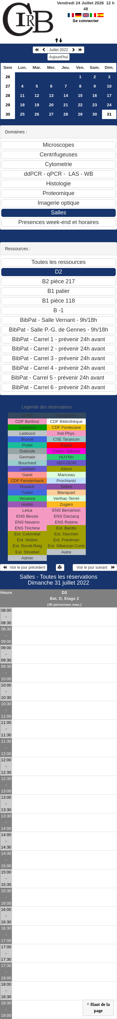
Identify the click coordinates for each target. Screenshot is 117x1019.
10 (109, 86)
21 (65, 105)
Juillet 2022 (58, 50)
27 (8, 86)
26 (8, 76)
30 (8, 114)
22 (80, 105)
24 (109, 105)
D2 (64, 592)
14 (65, 95)
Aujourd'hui (58, 57)
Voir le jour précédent (23, 567)
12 (36, 95)
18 (22, 105)
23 (94, 105)
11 (22, 95)
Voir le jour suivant (95, 567)
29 (8, 105)
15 (80, 95)
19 (36, 105)
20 (51, 105)
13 (51, 95)
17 (109, 95)
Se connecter (86, 14)
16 (94, 95)
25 (22, 114)
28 (8, 95)
